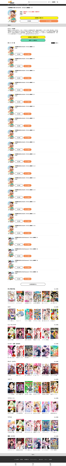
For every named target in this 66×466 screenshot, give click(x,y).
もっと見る (56, 288)
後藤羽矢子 (25, 11)
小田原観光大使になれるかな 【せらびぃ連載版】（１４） (25, 201)
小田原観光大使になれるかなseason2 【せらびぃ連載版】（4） (26, 271)
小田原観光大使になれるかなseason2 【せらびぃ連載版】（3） (26, 260)
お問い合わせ (41, 459)
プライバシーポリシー (33, 459)
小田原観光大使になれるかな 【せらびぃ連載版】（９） (25, 142)
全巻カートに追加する (33, 40)
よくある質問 (16, 459)
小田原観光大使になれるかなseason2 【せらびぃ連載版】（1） (26, 237)
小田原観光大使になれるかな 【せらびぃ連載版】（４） (25, 82)
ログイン (46, 459)
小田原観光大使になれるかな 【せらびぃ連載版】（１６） (25, 225)
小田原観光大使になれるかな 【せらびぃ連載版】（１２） (25, 177)
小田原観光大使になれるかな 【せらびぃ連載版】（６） (25, 106)
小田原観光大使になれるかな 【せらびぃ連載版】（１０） (25, 154)
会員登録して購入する (39, 17)
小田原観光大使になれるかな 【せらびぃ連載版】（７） (25, 118)
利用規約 (21, 459)
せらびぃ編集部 (31, 11)
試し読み (29, 21)
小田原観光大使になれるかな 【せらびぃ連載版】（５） (25, 94)
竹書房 (24, 13)
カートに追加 (48, 21)
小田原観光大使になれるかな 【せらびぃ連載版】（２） (25, 58)
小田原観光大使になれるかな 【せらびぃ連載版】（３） (25, 70)
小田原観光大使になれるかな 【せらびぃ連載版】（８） (25, 130)
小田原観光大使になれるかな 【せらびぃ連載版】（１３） (25, 189)
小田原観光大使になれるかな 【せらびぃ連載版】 (21, 4)
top (8, 4)
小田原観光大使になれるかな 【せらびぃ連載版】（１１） (25, 165)
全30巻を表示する (33, 284)
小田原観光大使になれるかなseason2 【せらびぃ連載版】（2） (26, 248)
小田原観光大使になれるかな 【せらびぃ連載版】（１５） (25, 213)
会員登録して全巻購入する (33, 37)
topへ (33, 454)
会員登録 (50, 459)
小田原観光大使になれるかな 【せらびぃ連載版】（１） (25, 46)
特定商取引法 (26, 459)
